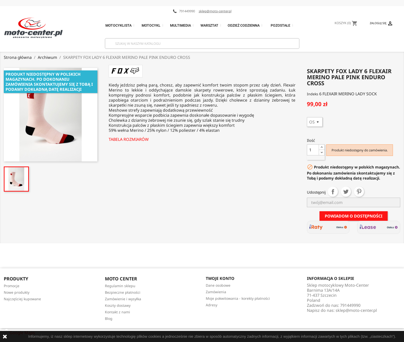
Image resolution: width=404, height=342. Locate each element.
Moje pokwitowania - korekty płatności (238, 298)
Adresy (211, 305)
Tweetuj (346, 192)
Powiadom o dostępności (353, 216)
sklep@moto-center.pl (215, 11)
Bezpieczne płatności (122, 292)
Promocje (11, 285)
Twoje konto (220, 278)
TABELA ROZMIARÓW (129, 139)
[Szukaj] (202, 43)
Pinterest (359, 192)
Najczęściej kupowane (22, 298)
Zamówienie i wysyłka (123, 298)
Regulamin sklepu (120, 285)
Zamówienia (216, 291)
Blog (108, 318)
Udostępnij (333, 192)
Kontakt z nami (117, 312)
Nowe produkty (16, 292)
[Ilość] (313, 149)
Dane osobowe (218, 285)
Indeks (312, 94)
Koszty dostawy (118, 305)
